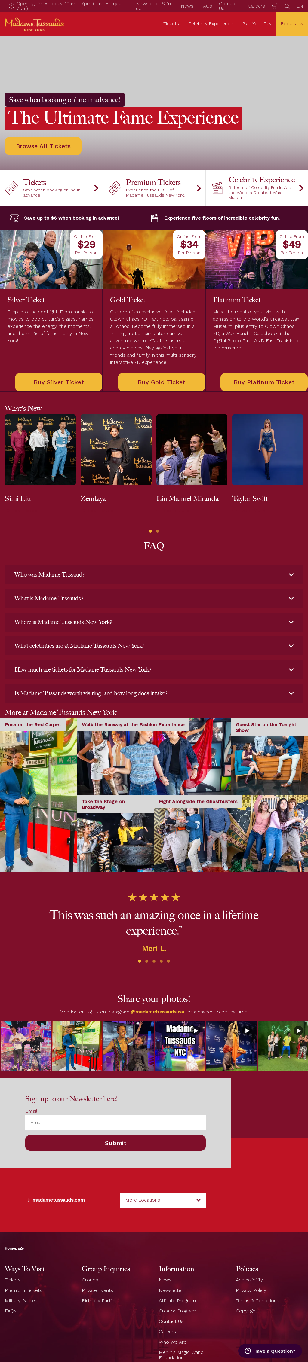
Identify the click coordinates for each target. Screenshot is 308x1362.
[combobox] (163, 1200)
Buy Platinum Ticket (264, 382)
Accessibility (249, 1280)
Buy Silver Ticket (59, 382)
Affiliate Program (177, 1300)
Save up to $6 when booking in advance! (64, 218)
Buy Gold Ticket (161, 382)
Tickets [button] (171, 23)
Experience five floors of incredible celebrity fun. (214, 218)
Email (31, 1111)
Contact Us (171, 1321)
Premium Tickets (23, 1290)
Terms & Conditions (257, 1300)
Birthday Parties (99, 1300)
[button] (150, 531)
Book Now (292, 23)
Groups (90, 1280)
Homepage (14, 1249)
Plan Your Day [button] (257, 23)
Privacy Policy (251, 1290)
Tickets (12, 1280)
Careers (256, 6)
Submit (115, 1143)
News (187, 6)
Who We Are (172, 1342)
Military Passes (21, 1300)
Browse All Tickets (43, 146)
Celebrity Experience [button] (210, 23)
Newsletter (171, 1290)
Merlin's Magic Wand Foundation (181, 1354)
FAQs (206, 6)
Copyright (246, 1311)
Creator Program (177, 1311)
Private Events (97, 1290)
